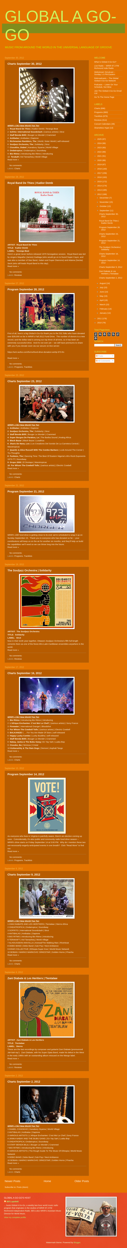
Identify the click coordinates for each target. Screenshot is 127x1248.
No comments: (16, 165)
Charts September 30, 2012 (24, 63)
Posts (99, 356)
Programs (18, 367)
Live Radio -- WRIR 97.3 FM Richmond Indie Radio (106, 67)
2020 (99, 160)
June (102, 292)
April (102, 300)
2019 (99, 164)
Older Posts (81, 1181)
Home (47, 1181)
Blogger (77, 1242)
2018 (99, 169)
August (103, 283)
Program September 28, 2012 (25, 289)
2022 (99, 152)
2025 (99, 139)
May (102, 296)
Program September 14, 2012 (25, 774)
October (103, 206)
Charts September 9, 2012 (23, 874)
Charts (17, 168)
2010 (99, 323)
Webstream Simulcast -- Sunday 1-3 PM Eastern (104, 73)
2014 (99, 186)
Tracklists (28, 367)
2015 (99, 181)
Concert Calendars (102, 124)
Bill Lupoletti (13, 1201)
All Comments (103, 361)
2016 (99, 177)
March (103, 304)
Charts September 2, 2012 (23, 1081)
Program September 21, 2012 (25, 491)
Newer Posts (12, 1181)
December (104, 198)
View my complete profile (15, 1217)
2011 (99, 318)
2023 (99, 147)
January (103, 313)
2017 (99, 173)
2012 (99, 194)
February (104, 309)
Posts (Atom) (22, 1187)
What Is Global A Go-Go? (105, 62)
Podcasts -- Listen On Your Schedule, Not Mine (106, 86)
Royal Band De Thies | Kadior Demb (30, 182)
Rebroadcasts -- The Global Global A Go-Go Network (106, 79)
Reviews (18, 275)
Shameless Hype (101, 128)
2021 (99, 156)
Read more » (13, 160)
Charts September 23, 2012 (24, 381)
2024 (99, 143)
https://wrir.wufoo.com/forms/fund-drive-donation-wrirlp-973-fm (35, 352)
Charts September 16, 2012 (24, 673)
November (104, 202)
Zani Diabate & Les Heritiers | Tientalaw (32, 978)
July (102, 287)
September (105, 210)
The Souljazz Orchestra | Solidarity (29, 570)
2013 (99, 190)
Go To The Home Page (104, 97)
